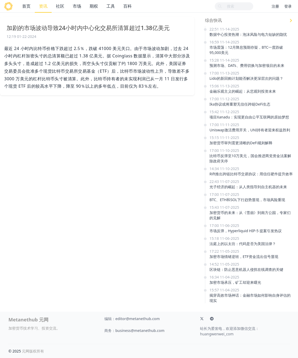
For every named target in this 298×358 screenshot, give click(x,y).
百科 (127, 6)
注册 (275, 6)
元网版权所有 (33, 351)
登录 (288, 6)
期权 (94, 6)
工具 (110, 6)
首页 (26, 6)
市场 (77, 6)
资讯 (43, 6)
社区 (60, 6)
